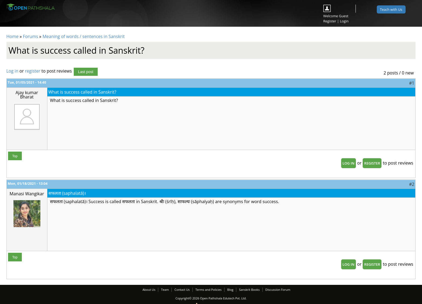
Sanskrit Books (249, 290)
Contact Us (182, 290)
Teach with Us (391, 9)
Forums (30, 36)
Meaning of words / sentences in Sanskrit (84, 36)
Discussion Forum (277, 290)
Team (165, 290)
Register (329, 21)
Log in (12, 71)
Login (344, 21)
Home (12, 36)
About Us (148, 290)
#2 (411, 184)
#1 (411, 83)
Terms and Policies (208, 290)
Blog (230, 290)
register (32, 71)
